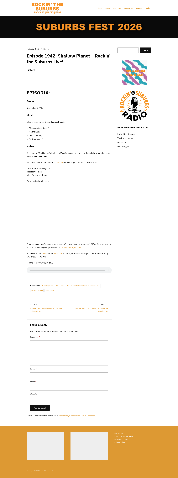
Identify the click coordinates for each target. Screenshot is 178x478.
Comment (35, 337)
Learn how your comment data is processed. (77, 415)
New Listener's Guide (122, 439)
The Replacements (126, 138)
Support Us (128, 8)
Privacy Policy (119, 442)
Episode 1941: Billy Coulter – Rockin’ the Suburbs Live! (46, 309)
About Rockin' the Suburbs (124, 436)
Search (145, 50)
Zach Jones (49, 290)
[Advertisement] (45, 446)
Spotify (60, 162)
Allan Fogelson (47, 286)
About (99, 8)
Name (33, 369)
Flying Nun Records (126, 134)
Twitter (45, 253)
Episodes (46, 49)
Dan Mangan (123, 146)
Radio (148, 8)
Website (33, 394)
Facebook (58, 253)
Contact (139, 8)
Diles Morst (60, 286)
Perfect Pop (118, 433)
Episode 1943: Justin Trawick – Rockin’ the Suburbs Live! (91, 309)
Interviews (117, 8)
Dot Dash (121, 142)
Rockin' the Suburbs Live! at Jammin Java (83, 286)
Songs (107, 8)
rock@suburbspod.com (71, 247)
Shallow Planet (37, 290)
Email (33, 381)
